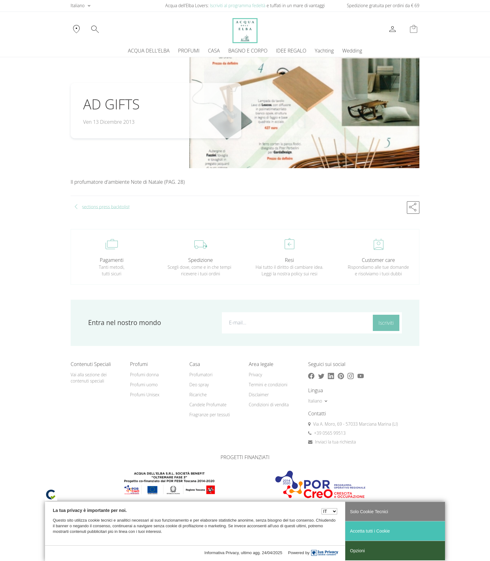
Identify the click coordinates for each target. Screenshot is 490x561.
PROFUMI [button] (188, 50)
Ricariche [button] (198, 395)
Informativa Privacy (221, 552)
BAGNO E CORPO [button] (248, 50)
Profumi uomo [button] (144, 385)
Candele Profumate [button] (208, 405)
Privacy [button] (255, 375)
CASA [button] (214, 50)
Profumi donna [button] (144, 375)
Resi (289, 260)
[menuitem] (324, 50)
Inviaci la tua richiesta (335, 442)
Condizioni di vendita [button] (269, 405)
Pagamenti (111, 260)
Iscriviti (386, 322)
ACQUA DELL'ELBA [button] (148, 50)
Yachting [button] (324, 50)
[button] (413, 207)
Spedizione (200, 260)
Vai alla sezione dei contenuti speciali (89, 378)
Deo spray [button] (199, 385)
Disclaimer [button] (259, 395)
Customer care (378, 260)
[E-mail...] (296, 322)
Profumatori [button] (200, 375)
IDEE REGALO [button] (291, 50)
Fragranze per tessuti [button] (209, 415)
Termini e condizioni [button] (268, 385)
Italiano (78, 5)
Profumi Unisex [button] (144, 395)
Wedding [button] (352, 50)
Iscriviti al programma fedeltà (237, 5)
